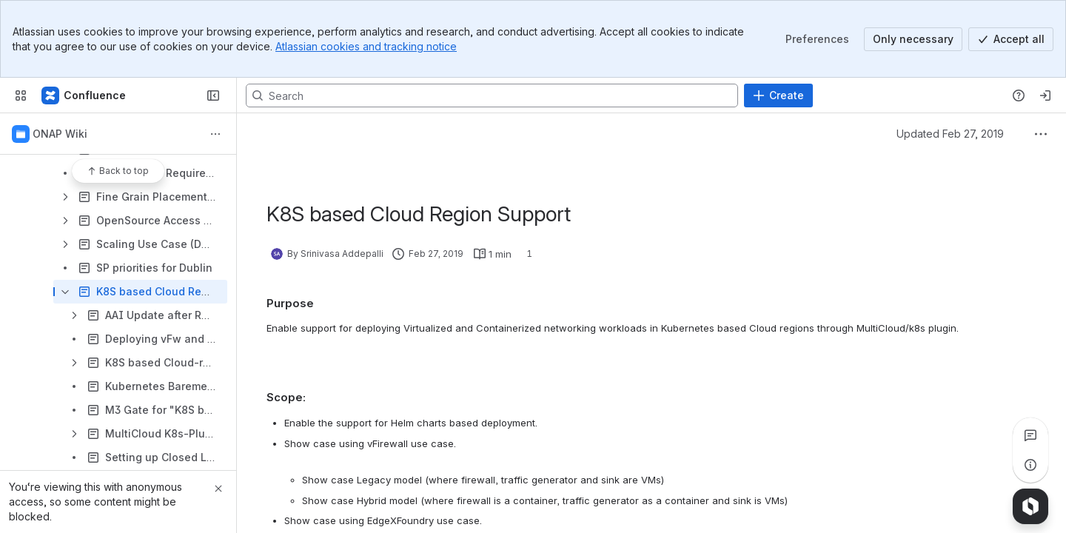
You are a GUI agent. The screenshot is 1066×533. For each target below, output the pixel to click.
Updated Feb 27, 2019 (950, 133)
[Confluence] (84, 95)
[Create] (778, 95)
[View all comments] (1030, 435)
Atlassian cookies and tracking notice (366, 46)
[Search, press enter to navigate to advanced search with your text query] (492, 95)
